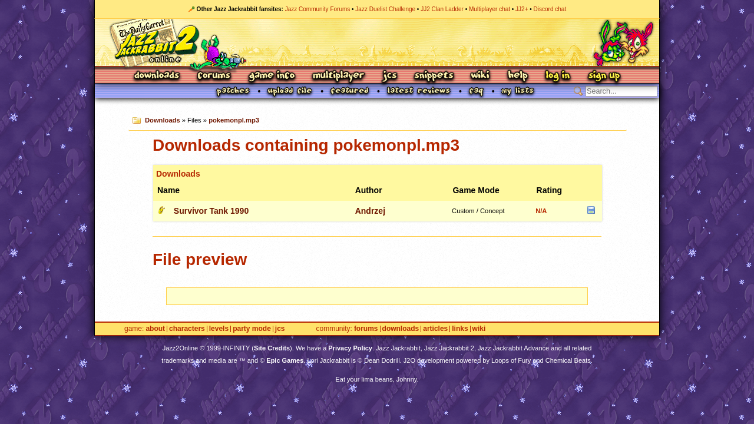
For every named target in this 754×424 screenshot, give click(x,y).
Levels (219, 329)
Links (460, 329)
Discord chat (550, 9)
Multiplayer (338, 76)
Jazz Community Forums (317, 9)
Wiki (480, 76)
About (155, 329)
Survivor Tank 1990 (211, 211)
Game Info (271, 76)
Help (518, 76)
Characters (187, 329)
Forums (214, 76)
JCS (389, 76)
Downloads (157, 76)
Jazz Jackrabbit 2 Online (376, 42)
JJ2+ (521, 9)
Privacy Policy (350, 348)
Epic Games (284, 360)
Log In (557, 76)
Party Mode (252, 329)
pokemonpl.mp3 (234, 120)
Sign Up (604, 76)
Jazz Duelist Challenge (385, 9)
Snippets (434, 76)
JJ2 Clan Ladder (442, 9)
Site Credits (272, 348)
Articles (435, 329)
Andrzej (370, 211)
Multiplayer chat (489, 9)
